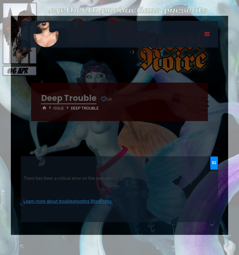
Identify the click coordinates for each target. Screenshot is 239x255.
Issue (58, 108)
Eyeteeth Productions (46, 34)
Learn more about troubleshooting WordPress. (68, 201)
